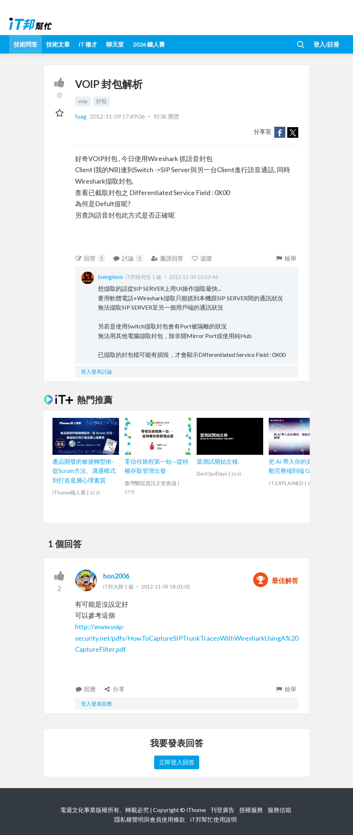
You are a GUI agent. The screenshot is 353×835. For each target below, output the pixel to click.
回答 (90, 258)
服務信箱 (279, 809)
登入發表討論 (96, 371)
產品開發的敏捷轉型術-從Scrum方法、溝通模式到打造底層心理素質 (84, 471)
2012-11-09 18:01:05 (165, 586)
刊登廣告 (222, 809)
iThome (196, 809)
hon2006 (116, 576)
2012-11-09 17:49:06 (117, 116)
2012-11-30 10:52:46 (193, 277)
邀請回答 (167, 258)
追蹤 (201, 258)
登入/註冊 (326, 44)
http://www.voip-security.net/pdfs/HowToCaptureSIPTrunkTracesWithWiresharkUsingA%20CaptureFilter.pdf (186, 638)
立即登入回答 (176, 762)
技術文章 (58, 44)
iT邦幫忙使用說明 (213, 819)
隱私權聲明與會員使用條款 (149, 819)
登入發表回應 (96, 704)
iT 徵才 (88, 44)
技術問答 (25, 44)
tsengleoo (110, 276)
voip (83, 101)
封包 (101, 101)
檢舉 (285, 258)
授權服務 (251, 809)
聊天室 (115, 44)
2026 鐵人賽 (149, 44)
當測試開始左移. (218, 461)
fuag (81, 116)
